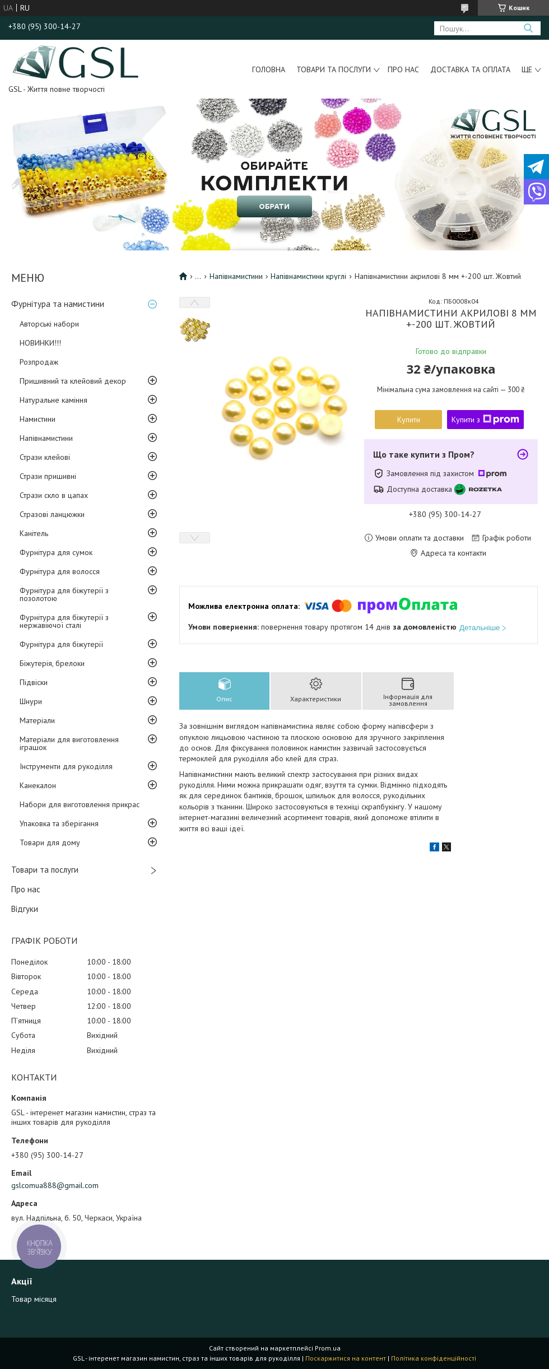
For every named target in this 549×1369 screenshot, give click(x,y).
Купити (408, 420)
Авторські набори (49, 324)
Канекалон (38, 785)
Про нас (403, 69)
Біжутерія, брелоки (52, 663)
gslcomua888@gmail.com (55, 1185)
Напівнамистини (46, 438)
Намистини (37, 419)
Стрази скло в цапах (54, 495)
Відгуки (24, 909)
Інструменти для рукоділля (66, 766)
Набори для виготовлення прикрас (79, 804)
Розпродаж (39, 362)
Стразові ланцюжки (52, 514)
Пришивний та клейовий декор (73, 381)
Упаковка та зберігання (59, 823)
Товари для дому (50, 842)
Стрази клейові (45, 457)
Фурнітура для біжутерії (61, 644)
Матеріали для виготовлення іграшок (69, 743)
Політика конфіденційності (433, 1358)
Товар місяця (34, 1299)
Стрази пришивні (48, 476)
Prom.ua (328, 1348)
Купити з (485, 420)
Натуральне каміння (53, 400)
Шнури (31, 701)
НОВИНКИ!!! (40, 343)
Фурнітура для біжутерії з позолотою (64, 594)
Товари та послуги (333, 69)
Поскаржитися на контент (345, 1358)
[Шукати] (528, 28)
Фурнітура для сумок (56, 552)
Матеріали (37, 720)
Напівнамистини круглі (308, 276)
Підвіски (34, 682)
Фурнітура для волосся (60, 571)
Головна (268, 69)
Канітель (34, 533)
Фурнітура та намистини (57, 304)
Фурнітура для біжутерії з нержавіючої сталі (64, 621)
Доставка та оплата (470, 69)
